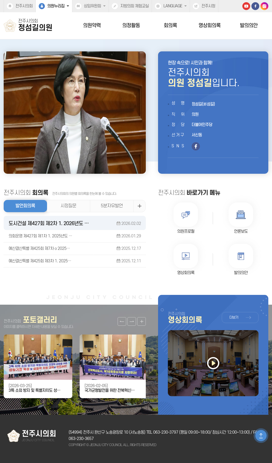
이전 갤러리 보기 (122, 321)
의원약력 (92, 25)
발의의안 (249, 25)
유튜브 (246, 6)
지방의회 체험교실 (134, 6)
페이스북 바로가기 (196, 146)
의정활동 (131, 25)
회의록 (170, 25)
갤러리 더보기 (141, 321)
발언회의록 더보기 (139, 206)
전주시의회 (24, 6)
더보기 (233, 317)
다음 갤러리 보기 (131, 321)
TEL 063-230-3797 (162, 432)
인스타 (264, 6)
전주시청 (208, 6)
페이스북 (255, 6)
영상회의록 (209, 25)
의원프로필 (185, 231)
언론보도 (241, 231)
